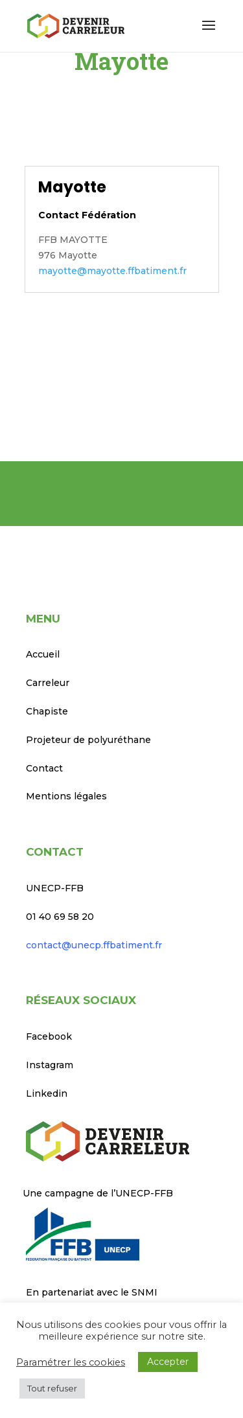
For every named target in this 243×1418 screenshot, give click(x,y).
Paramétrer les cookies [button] (70, 1362)
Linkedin (46, 1093)
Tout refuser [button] (52, 1388)
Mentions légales (66, 796)
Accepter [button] (168, 1361)
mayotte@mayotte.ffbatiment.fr (112, 271)
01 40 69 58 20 (60, 916)
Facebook (49, 1036)
